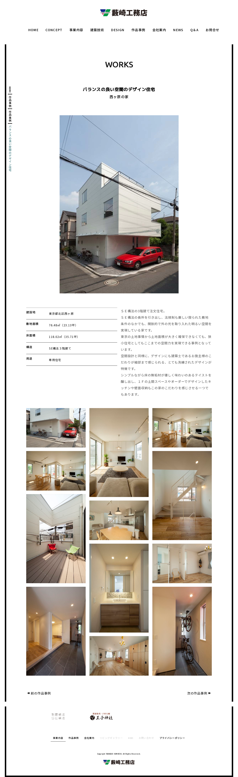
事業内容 (76, 29)
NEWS (178, 29)
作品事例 (138, 29)
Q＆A (194, 29)
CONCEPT (53, 29)
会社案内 (159, 29)
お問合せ (212, 29)
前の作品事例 (39, 693)
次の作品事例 (199, 693)
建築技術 (97, 29)
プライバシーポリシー (172, 738)
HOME (33, 29)
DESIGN (117, 29)
